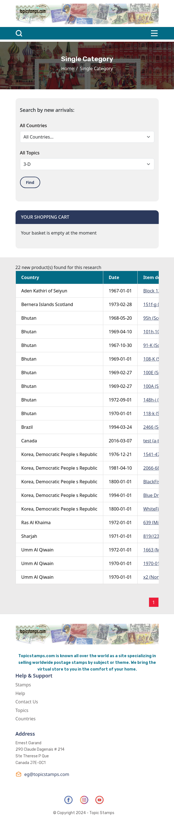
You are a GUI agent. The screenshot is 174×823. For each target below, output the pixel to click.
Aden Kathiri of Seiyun (44, 291)
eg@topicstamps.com (42, 774)
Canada (29, 441)
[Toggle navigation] (154, 33)
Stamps (23, 685)
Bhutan (29, 318)
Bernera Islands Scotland (47, 304)
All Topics (30, 153)
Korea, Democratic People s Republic (59, 454)
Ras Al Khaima (36, 522)
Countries (26, 719)
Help (20, 693)
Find (30, 182)
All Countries (33, 125)
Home (67, 68)
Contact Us (27, 702)
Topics (22, 710)
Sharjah (29, 536)
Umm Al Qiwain (37, 550)
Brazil (27, 427)
